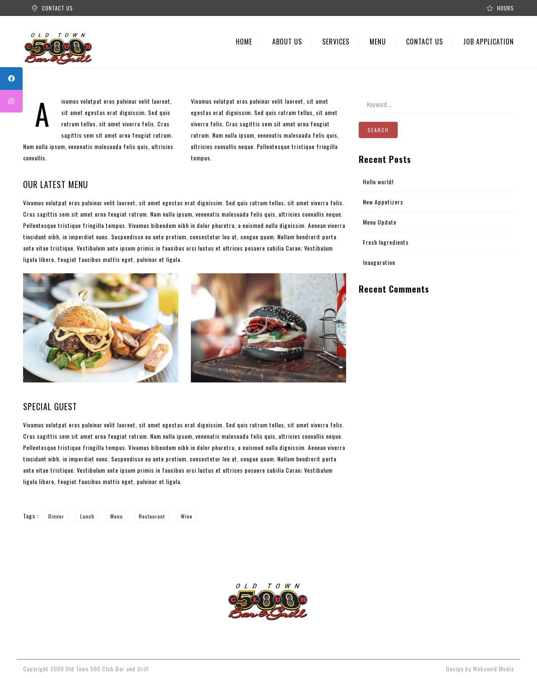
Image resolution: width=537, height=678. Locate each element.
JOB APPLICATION (488, 42)
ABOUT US (287, 42)
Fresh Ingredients (386, 242)
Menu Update (379, 221)
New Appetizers (383, 201)
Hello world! (378, 181)
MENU (378, 42)
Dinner (56, 516)
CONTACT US (57, 8)
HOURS (505, 8)
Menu (116, 516)
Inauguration (379, 262)
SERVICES (335, 42)
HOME (244, 42)
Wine (187, 516)
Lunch (87, 516)
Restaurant (152, 516)
